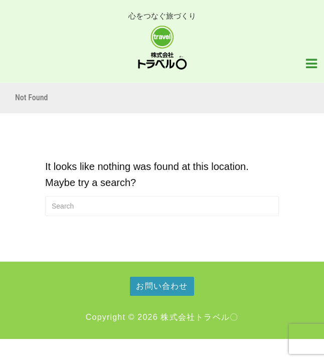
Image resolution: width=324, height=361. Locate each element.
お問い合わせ (162, 286)
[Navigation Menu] (311, 62)
